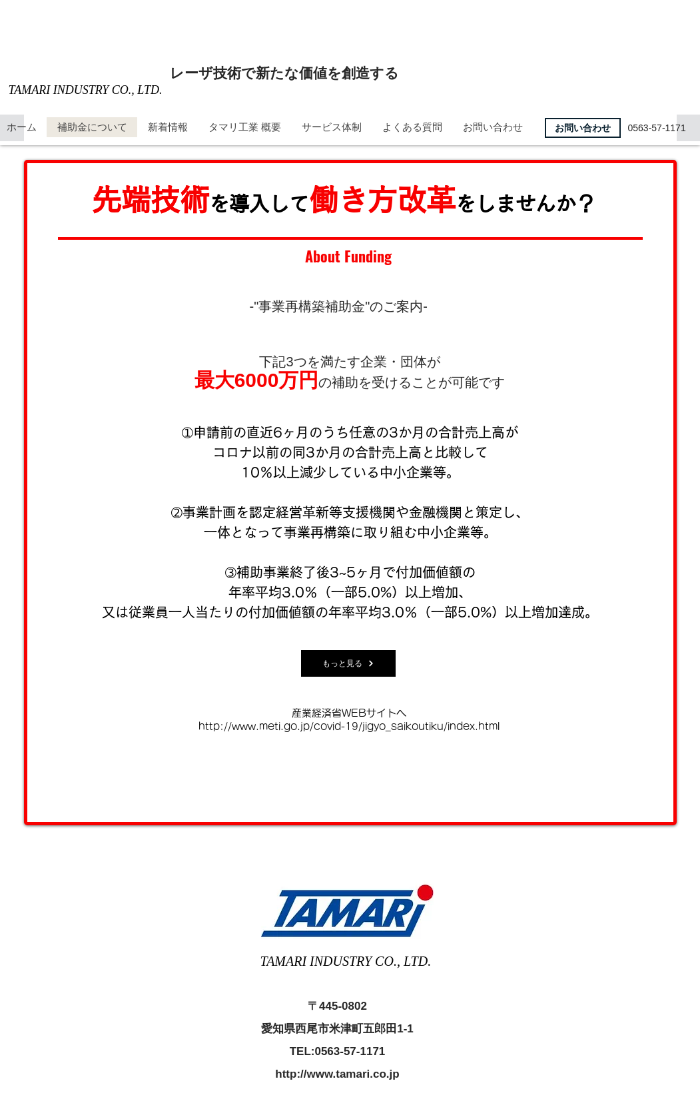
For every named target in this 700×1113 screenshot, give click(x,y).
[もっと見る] (348, 663)
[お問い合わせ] (583, 128)
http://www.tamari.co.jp (337, 1074)
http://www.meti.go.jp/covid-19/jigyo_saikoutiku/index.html (349, 726)
